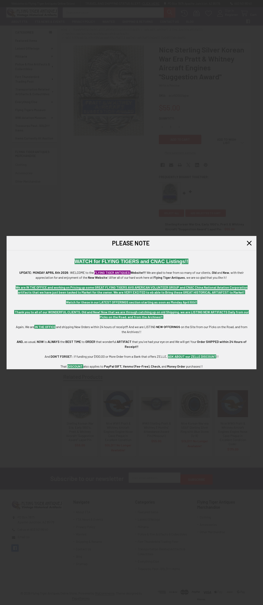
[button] (249, 243)
